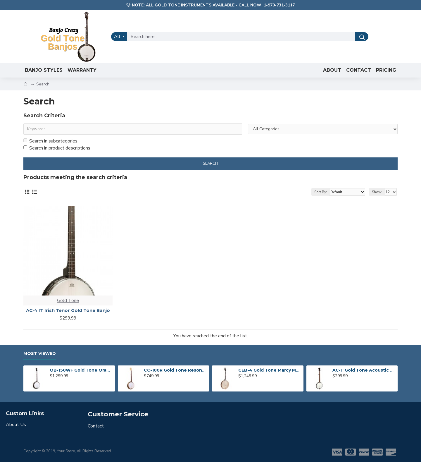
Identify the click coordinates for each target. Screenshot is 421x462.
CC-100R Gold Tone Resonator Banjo (175, 370)
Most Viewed (39, 353)
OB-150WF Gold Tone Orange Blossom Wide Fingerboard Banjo (81, 370)
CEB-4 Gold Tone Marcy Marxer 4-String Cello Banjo (269, 370)
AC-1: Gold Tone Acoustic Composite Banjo (364, 370)
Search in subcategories (50, 141)
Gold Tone (68, 300)
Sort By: (320, 192)
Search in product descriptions (56, 148)
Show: (377, 192)
